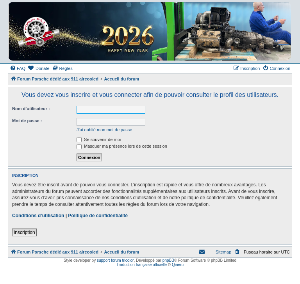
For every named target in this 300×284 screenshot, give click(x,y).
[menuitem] (17, 68)
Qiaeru (178, 265)
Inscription (24, 232)
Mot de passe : (27, 120)
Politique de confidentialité (98, 215)
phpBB (168, 260)
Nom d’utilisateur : (31, 108)
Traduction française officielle (141, 265)
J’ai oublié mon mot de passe (104, 129)
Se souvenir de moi (99, 139)
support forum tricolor (115, 260)
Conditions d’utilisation (38, 215)
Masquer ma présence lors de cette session (122, 146)
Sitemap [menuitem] (223, 252)
